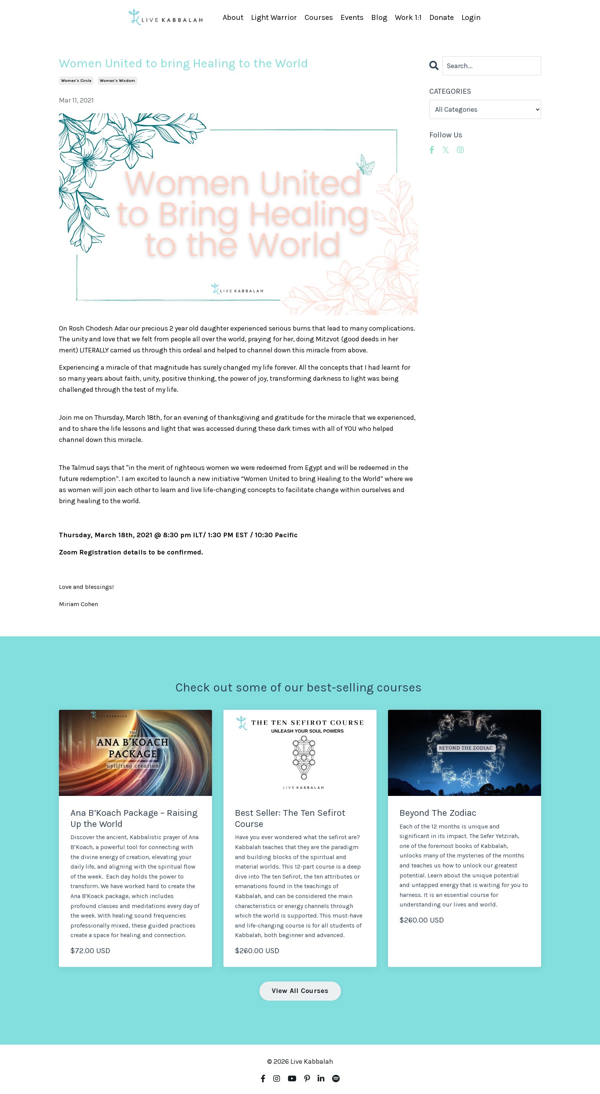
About (233, 17)
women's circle (76, 80)
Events (352, 17)
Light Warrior (274, 17)
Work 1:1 (408, 17)
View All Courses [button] (300, 990)
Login (471, 17)
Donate (441, 17)
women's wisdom (117, 80)
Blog (379, 17)
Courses (319, 17)
